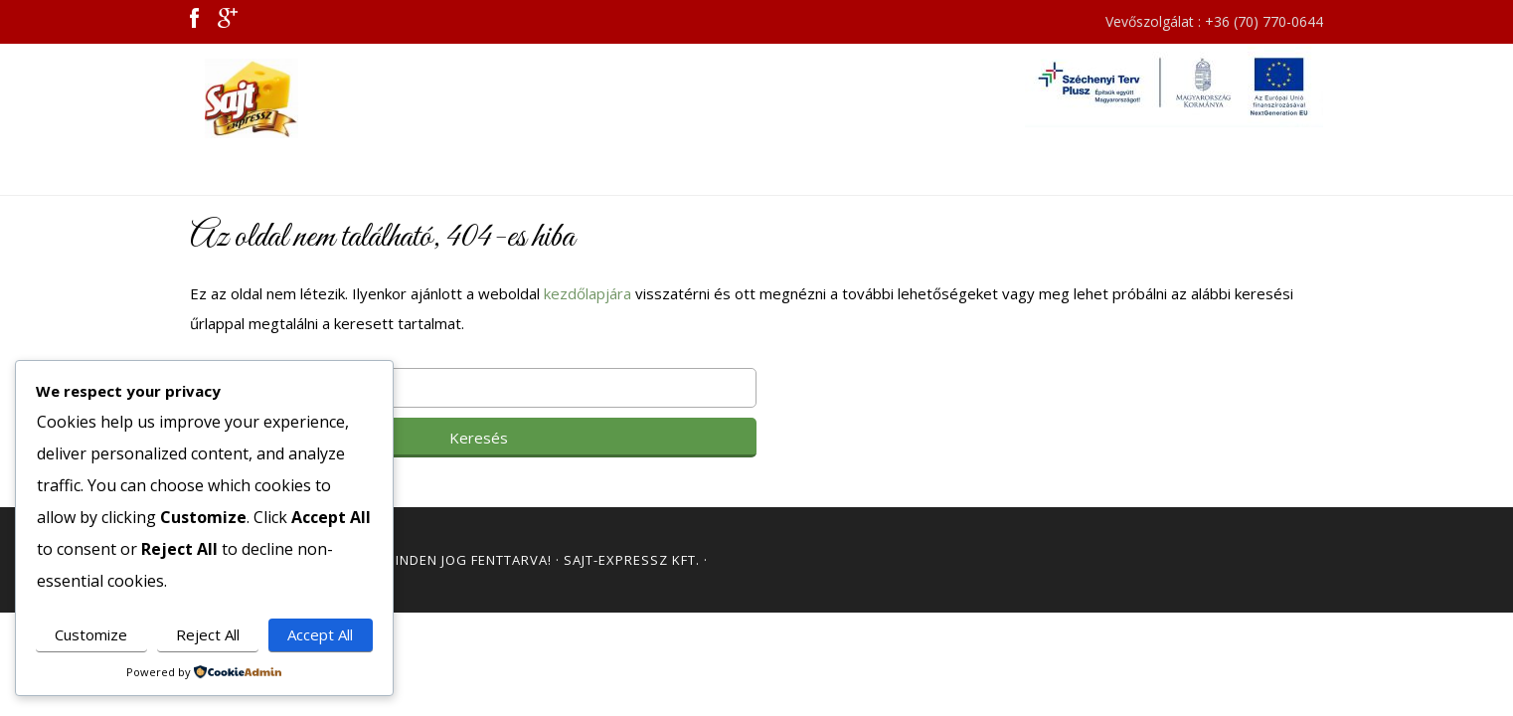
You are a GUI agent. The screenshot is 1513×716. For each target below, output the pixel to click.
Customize (91, 634)
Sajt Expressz (369, 98)
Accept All (320, 634)
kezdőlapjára (587, 293)
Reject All (208, 634)
